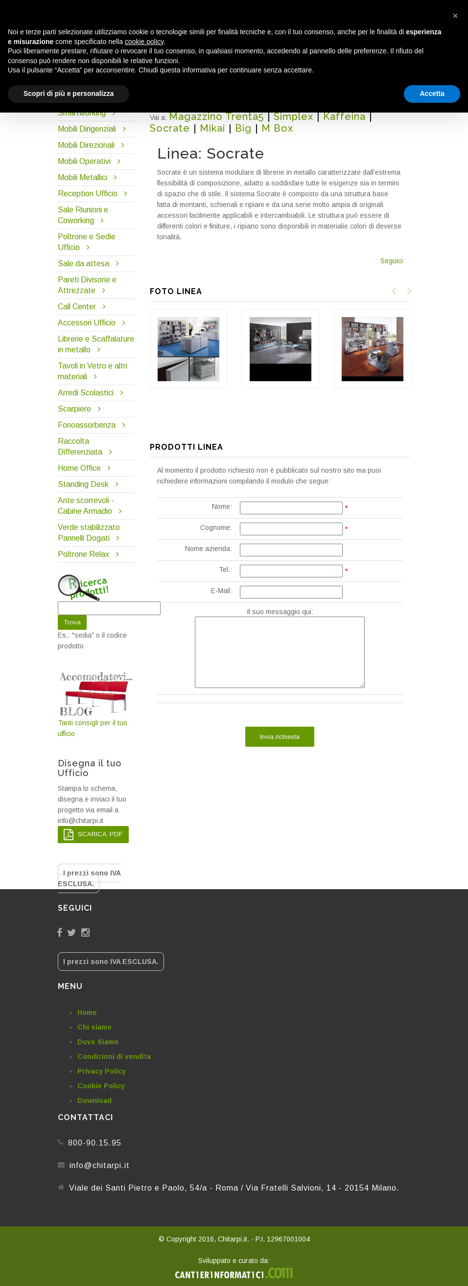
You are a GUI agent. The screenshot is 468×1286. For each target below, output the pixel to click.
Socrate (170, 128)
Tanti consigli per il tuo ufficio (96, 704)
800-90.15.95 (94, 1143)
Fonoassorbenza (87, 425)
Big (243, 128)
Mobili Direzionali (86, 145)
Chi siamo (94, 1027)
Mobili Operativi (84, 161)
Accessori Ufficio (87, 323)
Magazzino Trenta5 (216, 116)
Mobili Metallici (82, 177)
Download (94, 1100)
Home (87, 1012)
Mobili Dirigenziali (87, 129)
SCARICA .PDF (93, 834)
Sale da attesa (83, 263)
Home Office (79, 468)
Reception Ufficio (87, 193)
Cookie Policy (101, 1086)
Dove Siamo (97, 1042)
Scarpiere (75, 409)
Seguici (391, 261)
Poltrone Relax (83, 554)
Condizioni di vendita (114, 1056)
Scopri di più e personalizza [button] (68, 93)
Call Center (77, 306)
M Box (277, 128)
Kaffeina (344, 116)
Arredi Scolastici (86, 393)
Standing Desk (83, 484)
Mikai (212, 128)
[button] (455, 15)
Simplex (293, 116)
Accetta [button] (432, 93)
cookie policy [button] (144, 42)
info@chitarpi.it (100, 1165)
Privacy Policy (101, 1071)
